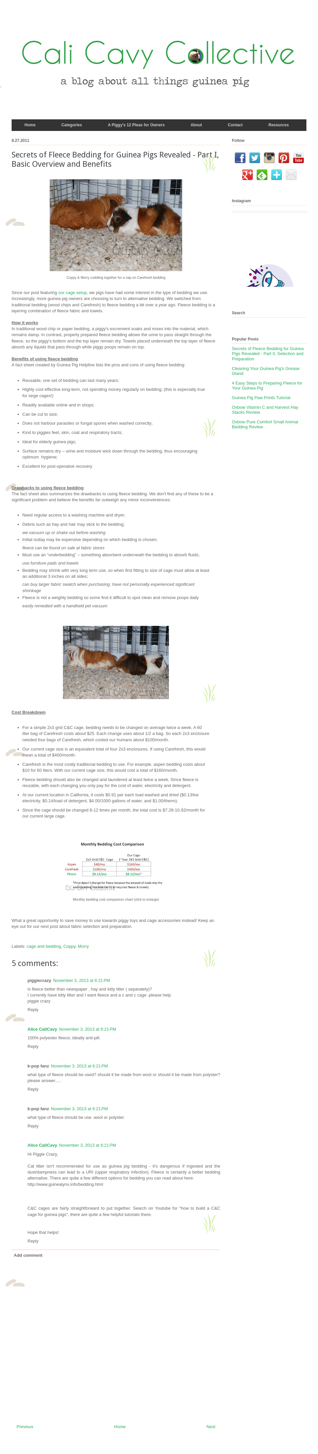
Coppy (69, 946)
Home (120, 1426)
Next (210, 1426)
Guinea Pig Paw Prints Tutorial (261, 397)
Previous (25, 1426)
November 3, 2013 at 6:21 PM (81, 980)
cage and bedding (44, 946)
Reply (32, 1009)
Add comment (28, 1255)
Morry (83, 946)
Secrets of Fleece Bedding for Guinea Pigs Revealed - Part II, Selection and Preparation (268, 353)
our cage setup (72, 292)
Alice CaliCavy (42, 1029)
